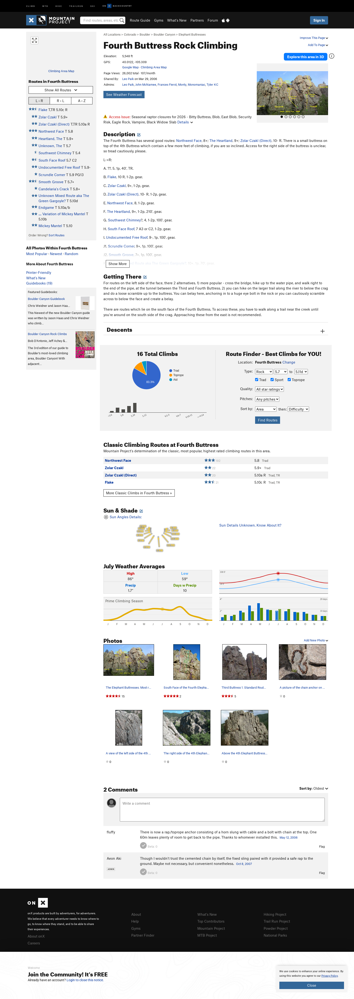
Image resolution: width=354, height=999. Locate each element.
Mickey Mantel (50, 226)
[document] (311, 979)
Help (135, 921)
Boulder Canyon (164, 34)
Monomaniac (196, 84)
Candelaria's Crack (54, 189)
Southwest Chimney (55, 153)
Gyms (158, 20)
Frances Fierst (167, 84)
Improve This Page (314, 38)
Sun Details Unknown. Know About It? (250, 525)
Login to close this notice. (85, 980)
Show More (117, 263)
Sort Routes (56, 235)
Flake (43, 109)
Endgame (46, 207)
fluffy (111, 832)
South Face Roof (52, 160)
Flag (322, 846)
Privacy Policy (329, 975)
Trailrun (76, 5)
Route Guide (140, 20)
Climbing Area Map (61, 71)
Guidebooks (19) (39, 283)
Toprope (296, 380)
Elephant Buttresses (192, 34)
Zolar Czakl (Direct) (54, 124)
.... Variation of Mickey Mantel (62, 214)
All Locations (112, 34)
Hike (58, 5)
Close (311, 985)
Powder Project (276, 928)
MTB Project (207, 935)
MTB (45, 5)
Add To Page (318, 45)
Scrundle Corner (52, 175)
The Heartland (221, 140)
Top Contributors (210, 921)
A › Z (82, 100)
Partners (197, 20)
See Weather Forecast (124, 94)
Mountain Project (211, 928)
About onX (36, 936)
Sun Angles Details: (157, 533)
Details (185, 122)
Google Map (130, 67)
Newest (56, 254)
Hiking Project (275, 914)
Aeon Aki (114, 858)
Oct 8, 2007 (244, 864)
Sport (277, 380)
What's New (177, 20)
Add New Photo (316, 640)
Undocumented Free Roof (59, 167)
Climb (30, 5)
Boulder (145, 34)
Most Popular (36, 254)
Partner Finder (142, 935)
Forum (213, 20)
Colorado (130, 34)
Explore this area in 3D (306, 56)
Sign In (319, 20)
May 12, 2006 (289, 837)
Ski (92, 5)
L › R (39, 100)
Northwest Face (51, 131)
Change (288, 362)
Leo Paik (128, 79)
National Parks (275, 935)
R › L (60, 100)
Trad (260, 380)
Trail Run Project (277, 921)
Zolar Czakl (48, 117)
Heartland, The (50, 138)
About (136, 914)
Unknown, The (50, 146)
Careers (34, 943)
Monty (182, 84)
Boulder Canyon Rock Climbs (47, 334)
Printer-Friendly (38, 272)
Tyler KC (212, 84)
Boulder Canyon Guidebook (46, 299)
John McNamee (145, 84)
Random (71, 254)
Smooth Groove (51, 182)
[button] (261, 92)
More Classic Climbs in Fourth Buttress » (139, 493)
